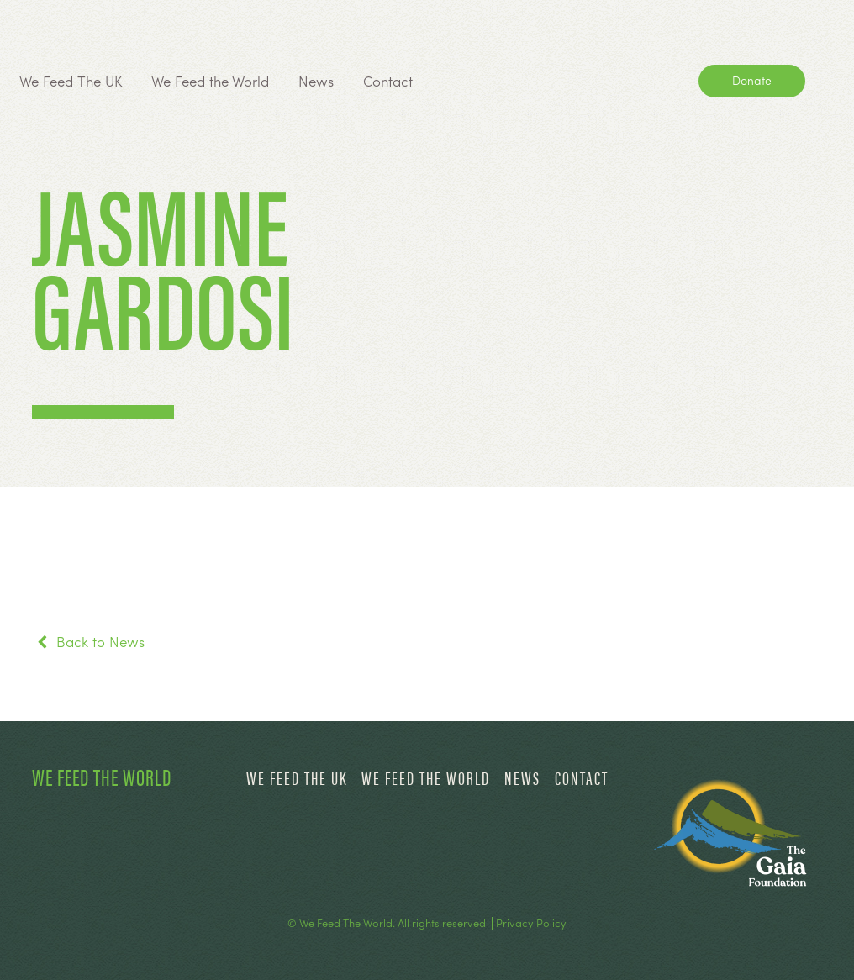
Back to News (88, 641)
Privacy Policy (531, 923)
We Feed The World (101, 775)
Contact (388, 81)
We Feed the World (210, 81)
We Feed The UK (70, 81)
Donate (752, 79)
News (316, 81)
